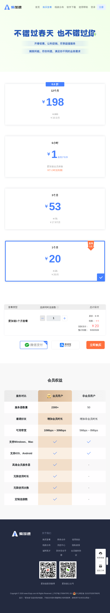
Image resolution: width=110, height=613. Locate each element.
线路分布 (59, 7)
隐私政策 (76, 545)
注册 (101, 7)
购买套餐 (47, 7)
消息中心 (61, 545)
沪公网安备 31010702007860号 (86, 593)
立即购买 (95, 345)
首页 (37, 7)
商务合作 (61, 539)
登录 (93, 7)
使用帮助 (83, 7)
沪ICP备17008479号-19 (62, 593)
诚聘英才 (47, 551)
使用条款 (76, 539)
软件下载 (71, 7)
